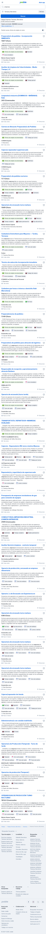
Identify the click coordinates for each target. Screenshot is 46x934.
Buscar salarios (34, 919)
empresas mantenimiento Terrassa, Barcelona (35, 877)
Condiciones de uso (35, 914)
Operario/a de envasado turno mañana (16, 205)
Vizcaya (18, 847)
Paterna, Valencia (20, 844)
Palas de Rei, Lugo (21, 854)
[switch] (43, 30)
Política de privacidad (36, 917)
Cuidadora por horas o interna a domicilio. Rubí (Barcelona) (19, 290)
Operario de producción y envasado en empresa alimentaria (19, 569)
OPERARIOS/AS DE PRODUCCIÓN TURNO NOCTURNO (16, 797)
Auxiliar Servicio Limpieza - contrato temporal (18, 545)
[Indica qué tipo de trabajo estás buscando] (23, 7)
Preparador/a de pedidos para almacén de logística (20, 343)
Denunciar (41, 62)
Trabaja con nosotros (7, 927)
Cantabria (18, 859)
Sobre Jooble (4, 911)
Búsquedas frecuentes (9, 831)
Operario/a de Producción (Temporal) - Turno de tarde (19, 745)
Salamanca (19, 842)
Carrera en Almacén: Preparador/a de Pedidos (18, 127)
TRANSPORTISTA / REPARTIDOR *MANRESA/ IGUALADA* (18, 422)
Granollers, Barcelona (21, 849)
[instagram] (33, 902)
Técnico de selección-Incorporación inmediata (19, 262)
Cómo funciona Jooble (7, 921)
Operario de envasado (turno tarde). (15, 394)
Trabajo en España (35, 912)
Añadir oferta (19, 909)
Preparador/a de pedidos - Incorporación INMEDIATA (16, 37)
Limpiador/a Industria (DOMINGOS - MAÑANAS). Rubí (19, 97)
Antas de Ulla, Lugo (21, 852)
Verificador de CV (35, 924)
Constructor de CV (35, 921)
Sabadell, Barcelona (21, 837)
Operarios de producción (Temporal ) (15, 772)
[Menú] (2, 2)
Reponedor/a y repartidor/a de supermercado (18, 472)
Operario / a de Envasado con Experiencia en (18, 594)
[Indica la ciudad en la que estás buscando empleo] (23, 12)
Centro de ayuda (6, 913)
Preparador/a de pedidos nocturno (14, 176)
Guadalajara (19, 856)
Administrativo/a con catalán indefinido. (16, 721)
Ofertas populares (21, 891)
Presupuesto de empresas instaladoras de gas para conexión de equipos (19, 497)
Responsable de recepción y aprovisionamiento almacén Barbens (19, 370)
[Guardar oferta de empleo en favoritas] (44, 36)
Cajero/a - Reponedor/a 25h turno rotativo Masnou (20, 446)
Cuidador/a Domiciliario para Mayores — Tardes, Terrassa (19, 235)
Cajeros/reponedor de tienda (12, 694)
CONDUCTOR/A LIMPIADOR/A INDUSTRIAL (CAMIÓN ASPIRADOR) (17, 518)
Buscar (23, 16)
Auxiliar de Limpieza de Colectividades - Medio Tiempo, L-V (19, 68)
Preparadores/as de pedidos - (12, 314)
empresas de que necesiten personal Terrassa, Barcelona (35, 845)
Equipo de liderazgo (6, 918)
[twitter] (38, 902)
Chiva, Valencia (20, 840)
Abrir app (42, 2)
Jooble (11, 931)
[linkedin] (43, 902)
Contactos (4, 916)
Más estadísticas (8, 26)
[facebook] (28, 902)
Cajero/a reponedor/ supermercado (14, 150)
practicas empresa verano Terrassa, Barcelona (35, 850)
